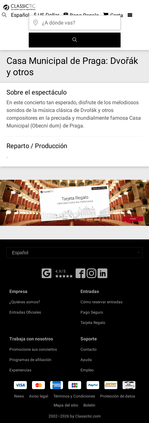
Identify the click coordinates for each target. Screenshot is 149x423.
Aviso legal (38, 396)
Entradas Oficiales (25, 312)
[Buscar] (75, 40)
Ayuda (86, 360)
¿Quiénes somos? (24, 302)
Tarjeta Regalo (92, 322)
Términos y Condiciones (74, 396)
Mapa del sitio (66, 405)
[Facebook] (46, 272)
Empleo (87, 370)
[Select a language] (74, 252)
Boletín (89, 405)
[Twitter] (91, 275)
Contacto (88, 349)
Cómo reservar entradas (101, 302)
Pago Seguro (91, 312)
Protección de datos (117, 396)
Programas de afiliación (30, 360)
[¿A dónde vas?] (74, 20)
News (19, 396)
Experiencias (20, 370)
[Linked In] (102, 275)
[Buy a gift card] (74, 203)
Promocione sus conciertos (33, 349)
